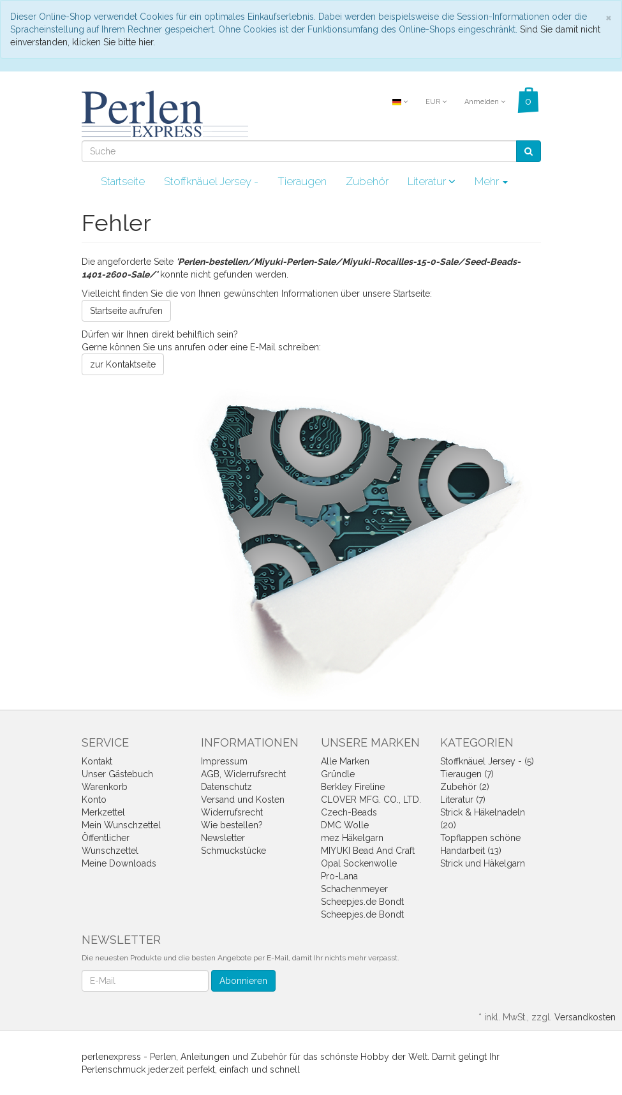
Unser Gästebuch (117, 774)
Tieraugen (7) (467, 774)
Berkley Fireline (353, 787)
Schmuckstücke (233, 850)
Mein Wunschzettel (121, 825)
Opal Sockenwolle (359, 863)
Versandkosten (585, 1017)
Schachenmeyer (354, 889)
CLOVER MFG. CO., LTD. (371, 799)
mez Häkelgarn (352, 838)
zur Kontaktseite (123, 364)
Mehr (491, 181)
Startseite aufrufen (126, 311)
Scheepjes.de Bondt (362, 902)
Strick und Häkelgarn (482, 863)
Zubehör (367, 181)
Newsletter (223, 838)
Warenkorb (105, 787)
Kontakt (97, 761)
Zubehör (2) (464, 787)
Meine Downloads (119, 863)
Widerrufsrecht (232, 812)
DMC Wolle (345, 825)
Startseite (123, 181)
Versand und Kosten (243, 799)
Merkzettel (103, 812)
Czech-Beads (349, 812)
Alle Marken (345, 761)
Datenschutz (226, 787)
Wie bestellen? (232, 825)
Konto (94, 799)
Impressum (224, 761)
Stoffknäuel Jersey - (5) (487, 761)
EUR (436, 102)
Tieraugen (302, 181)
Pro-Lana (339, 876)
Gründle (338, 774)
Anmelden (484, 102)
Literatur (431, 181)
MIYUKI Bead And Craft (368, 850)
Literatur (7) (462, 799)
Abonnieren (243, 981)
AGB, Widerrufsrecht (243, 774)
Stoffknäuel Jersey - (211, 181)
